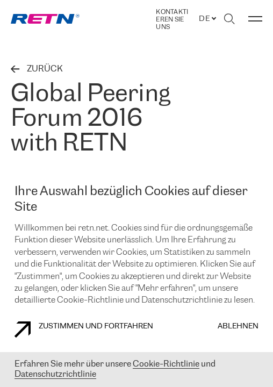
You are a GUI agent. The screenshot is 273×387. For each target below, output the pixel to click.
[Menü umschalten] (255, 19)
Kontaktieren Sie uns (172, 19)
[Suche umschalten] (229, 19)
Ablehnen (238, 326)
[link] (45, 19)
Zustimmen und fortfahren (84, 329)
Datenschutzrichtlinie (55, 374)
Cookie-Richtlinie (166, 364)
